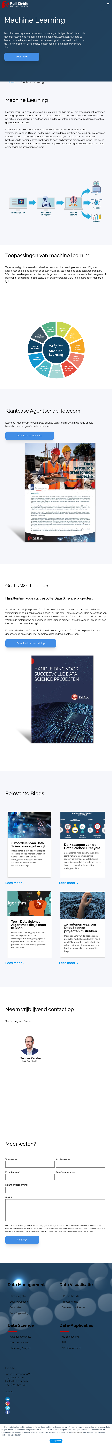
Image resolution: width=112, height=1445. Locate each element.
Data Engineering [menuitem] (19, 1313)
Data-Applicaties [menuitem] (76, 1325)
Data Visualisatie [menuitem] (76, 1284)
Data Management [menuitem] (26, 1284)
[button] (108, 4)
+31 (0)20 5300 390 (17, 1384)
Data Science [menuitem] (21, 1325)
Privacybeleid (77, 1432)
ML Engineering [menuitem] (70, 1336)
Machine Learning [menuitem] (19, 1342)
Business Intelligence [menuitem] (73, 1307)
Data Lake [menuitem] (15, 1307)
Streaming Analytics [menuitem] (20, 1348)
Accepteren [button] (56, 1441)
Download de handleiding (31, 643)
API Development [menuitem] (71, 1348)
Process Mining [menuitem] (70, 1301)
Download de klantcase (29, 435)
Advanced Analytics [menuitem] (20, 1336)
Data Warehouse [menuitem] (19, 1301)
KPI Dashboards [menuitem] (70, 1296)
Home (12, 82)
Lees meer (22, 56)
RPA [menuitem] (64, 1342)
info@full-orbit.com (17, 1381)
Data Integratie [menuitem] (18, 1296)
